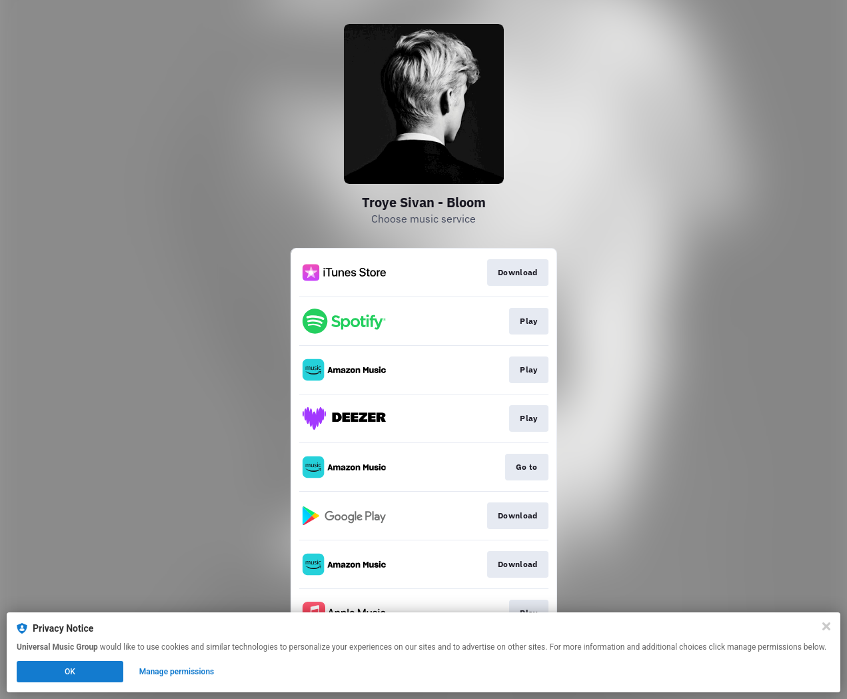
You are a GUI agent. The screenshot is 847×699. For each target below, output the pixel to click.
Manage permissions (177, 671)
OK (70, 671)
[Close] (826, 626)
